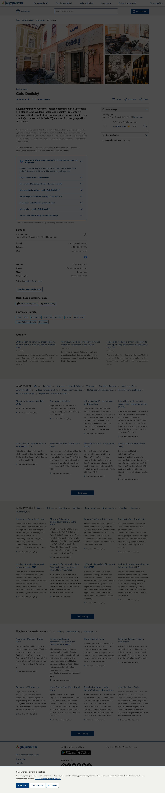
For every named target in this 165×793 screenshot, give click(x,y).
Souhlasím (22, 785)
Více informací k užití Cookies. (48, 778)
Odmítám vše (37, 785)
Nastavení (52, 785)
